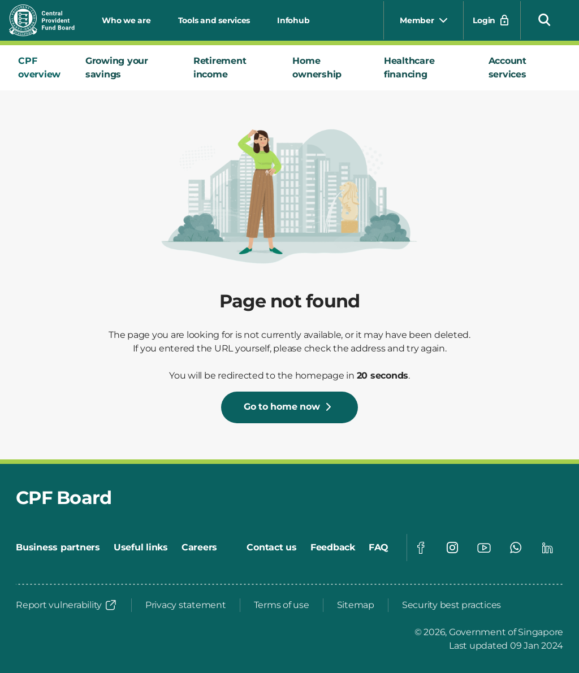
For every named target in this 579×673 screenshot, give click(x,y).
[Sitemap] (355, 605)
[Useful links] (141, 547)
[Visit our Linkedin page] (547, 547)
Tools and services (214, 20)
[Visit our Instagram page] (452, 547)
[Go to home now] (289, 407)
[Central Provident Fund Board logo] (48, 20)
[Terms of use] (281, 605)
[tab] (42, 67)
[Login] (492, 20)
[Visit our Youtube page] (484, 547)
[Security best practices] (451, 605)
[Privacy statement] (185, 605)
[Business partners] (58, 547)
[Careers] (199, 547)
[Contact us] (272, 547)
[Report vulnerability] (67, 605)
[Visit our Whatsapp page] (515, 547)
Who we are (126, 20)
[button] (544, 19)
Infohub (293, 20)
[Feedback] (332, 547)
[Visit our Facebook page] (420, 547)
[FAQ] (378, 547)
